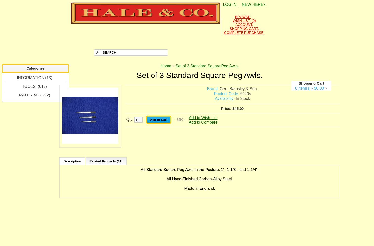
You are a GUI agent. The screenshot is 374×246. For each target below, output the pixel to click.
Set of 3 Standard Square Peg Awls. (207, 66)
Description (72, 161)
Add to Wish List (203, 118)
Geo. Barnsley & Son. (239, 89)
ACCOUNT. (244, 25)
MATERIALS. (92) (34, 95)
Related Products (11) (106, 161)
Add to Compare (203, 122)
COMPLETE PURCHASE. (244, 33)
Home (166, 66)
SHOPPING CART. (244, 29)
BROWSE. (243, 17)
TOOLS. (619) (34, 86)
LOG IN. (230, 4)
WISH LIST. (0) (244, 21)
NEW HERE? (253, 4)
